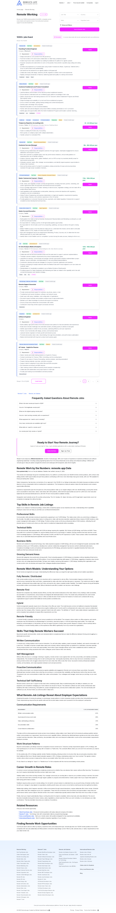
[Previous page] (66, 381)
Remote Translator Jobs (22, 892)
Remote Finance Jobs (22, 868)
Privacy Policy (79, 910)
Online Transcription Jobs (23, 863)
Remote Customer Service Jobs (24, 870)
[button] (66, 25)
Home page (20, 9)
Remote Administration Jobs (23, 886)
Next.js (27, 77)
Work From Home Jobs (25, 812)
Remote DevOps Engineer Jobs (45, 892)
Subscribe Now (51, 451)
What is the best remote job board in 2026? (31, 403)
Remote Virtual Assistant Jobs (24, 895)
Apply (90, 50)
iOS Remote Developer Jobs (45, 881)
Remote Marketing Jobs (22, 865)
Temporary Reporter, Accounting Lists (31, 123)
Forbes (26, 125)
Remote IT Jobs (22, 394)
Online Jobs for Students (87, 865)
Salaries (61, 3)
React (32, 77)
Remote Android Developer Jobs (46, 895)
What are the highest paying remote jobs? (31, 411)
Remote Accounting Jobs (23, 856)
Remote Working (21, 849)
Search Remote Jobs (80, 29)
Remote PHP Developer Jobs (45, 883)
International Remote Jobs (27, 818)
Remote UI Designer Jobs (23, 897)
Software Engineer (25, 317)
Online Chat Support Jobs (23, 854)
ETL (29, 274)
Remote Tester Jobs (43, 854)
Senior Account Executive (27, 211)
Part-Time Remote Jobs (22, 852)
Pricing (72, 910)
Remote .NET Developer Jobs (45, 872)
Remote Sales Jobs (21, 859)
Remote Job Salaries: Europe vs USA (67, 852)
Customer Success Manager (28, 145)
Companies (90, 3)
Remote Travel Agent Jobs (23, 890)
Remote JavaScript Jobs (43, 874)
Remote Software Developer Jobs (46, 856)
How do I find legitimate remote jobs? (29, 407)
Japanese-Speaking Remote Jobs (88, 856)
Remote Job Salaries (34, 394)
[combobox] (69, 15)
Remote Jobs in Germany (86, 861)
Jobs (68, 3)
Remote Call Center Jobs (23, 883)
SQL (25, 274)
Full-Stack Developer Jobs (44, 888)
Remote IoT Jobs (42, 879)
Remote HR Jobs (21, 877)
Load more (41, 381)
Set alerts (57, 37)
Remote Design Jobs (22, 881)
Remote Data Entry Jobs (43, 870)
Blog (81, 873)
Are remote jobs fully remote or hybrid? (30, 431)
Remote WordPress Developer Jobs (46, 852)
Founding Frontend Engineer (28, 49)
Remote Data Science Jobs (44, 868)
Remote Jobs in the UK (85, 854)
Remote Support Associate (27, 284)
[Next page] (95, 381)
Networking (21, 307)
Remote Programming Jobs (44, 861)
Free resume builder (78, 3)
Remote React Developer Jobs (45, 863)
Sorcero (26, 249)
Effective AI (27, 51)
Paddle (26, 213)
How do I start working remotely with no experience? (34, 415)
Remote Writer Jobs (21, 888)
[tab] (25, 54)
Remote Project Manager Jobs (45, 859)
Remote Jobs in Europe (85, 859)
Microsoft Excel (22, 374)
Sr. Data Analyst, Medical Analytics (30, 247)
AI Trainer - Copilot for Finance (28, 347)
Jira (27, 113)
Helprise (26, 349)
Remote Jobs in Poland (85, 852)
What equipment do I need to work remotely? (32, 419)
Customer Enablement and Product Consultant (34, 87)
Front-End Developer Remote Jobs (46, 890)
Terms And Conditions (90, 910)
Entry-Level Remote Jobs (26, 816)
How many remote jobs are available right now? (32, 423)
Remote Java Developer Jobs (45, 877)
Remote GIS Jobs (21, 879)
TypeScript (21, 77)
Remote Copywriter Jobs (23, 872)
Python (20, 274)
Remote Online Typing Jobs (23, 861)
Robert (26, 287)
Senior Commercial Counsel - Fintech (31, 178)
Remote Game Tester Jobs (44, 886)
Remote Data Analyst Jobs (44, 865)
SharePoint (21, 113)
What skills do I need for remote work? (30, 427)
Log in (96, 3)
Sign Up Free (65, 451)
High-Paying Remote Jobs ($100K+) (67, 866)
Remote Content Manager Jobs (24, 874)
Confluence (32, 113)
